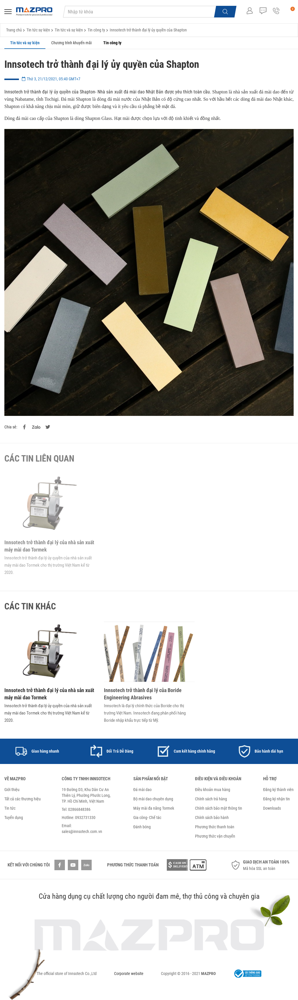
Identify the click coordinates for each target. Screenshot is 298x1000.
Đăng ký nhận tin (276, 799)
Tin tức (9, 808)
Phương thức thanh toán (214, 827)
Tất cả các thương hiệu (22, 799)
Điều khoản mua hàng (212, 789)
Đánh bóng (142, 827)
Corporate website (128, 973)
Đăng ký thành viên (278, 789)
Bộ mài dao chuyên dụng (153, 799)
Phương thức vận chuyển (215, 836)
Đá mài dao (142, 789)
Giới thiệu (11, 789)
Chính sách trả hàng (211, 799)
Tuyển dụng (13, 817)
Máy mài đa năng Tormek (153, 808)
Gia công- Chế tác (147, 817)
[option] (37, 751)
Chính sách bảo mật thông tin (218, 808)
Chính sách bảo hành (212, 817)
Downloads (272, 808)
